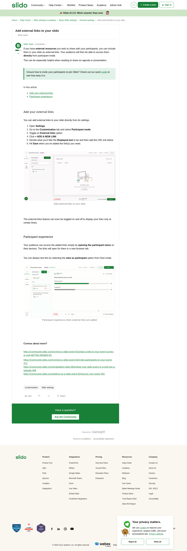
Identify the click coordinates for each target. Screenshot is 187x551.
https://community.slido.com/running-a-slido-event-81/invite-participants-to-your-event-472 (68, 362)
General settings (86, 20)
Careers (152, 473)
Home (14, 20)
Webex (72, 468)
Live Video (73, 489)
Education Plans (102, 473)
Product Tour (47, 463)
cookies (143, 528)
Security (152, 483)
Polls (44, 473)
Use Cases (126, 483)
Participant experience (40, 96)
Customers (153, 478)
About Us (152, 468)
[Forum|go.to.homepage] (20, 5)
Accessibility (154, 499)
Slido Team (29, 44)
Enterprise (100, 478)
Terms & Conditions (82, 439)
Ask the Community (65, 417)
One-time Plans (102, 463)
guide (104, 72)
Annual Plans (101, 468)
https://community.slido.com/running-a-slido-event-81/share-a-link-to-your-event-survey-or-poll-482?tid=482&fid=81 (69, 353)
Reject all (133, 542)
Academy (102, 5)
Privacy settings (156, 534)
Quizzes (45, 478)
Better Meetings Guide (131, 489)
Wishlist (71, 5)
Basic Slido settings (68, 20)
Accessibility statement (103, 439)
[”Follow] (52, 530)
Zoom (71, 483)
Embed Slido (74, 494)
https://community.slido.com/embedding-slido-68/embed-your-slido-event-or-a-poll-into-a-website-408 (69, 369)
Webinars (126, 473)
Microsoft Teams (75, 478)
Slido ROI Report (129, 504)
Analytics (46, 483)
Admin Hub (116, 5)
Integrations (47, 489)
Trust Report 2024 (129, 499)
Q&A (44, 468)
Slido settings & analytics (45, 20)
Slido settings (48, 387)
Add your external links (41, 93)
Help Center (25, 20)
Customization (31, 387)
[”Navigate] (21, 457)
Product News (86, 5)
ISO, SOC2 (153, 489)
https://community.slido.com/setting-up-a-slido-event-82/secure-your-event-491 (64, 374)
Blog (124, 478)
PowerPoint (73, 463)
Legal (151, 494)
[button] (148, 5)
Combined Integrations (78, 499)
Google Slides (74, 473)
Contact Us (153, 463)
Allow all (157, 542)
